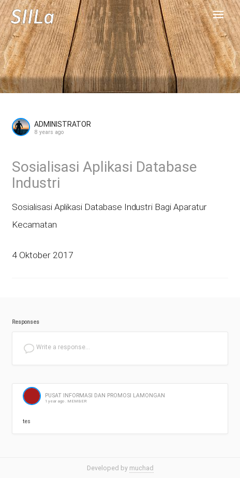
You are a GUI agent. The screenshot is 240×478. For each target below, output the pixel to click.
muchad (141, 468)
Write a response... (56, 348)
